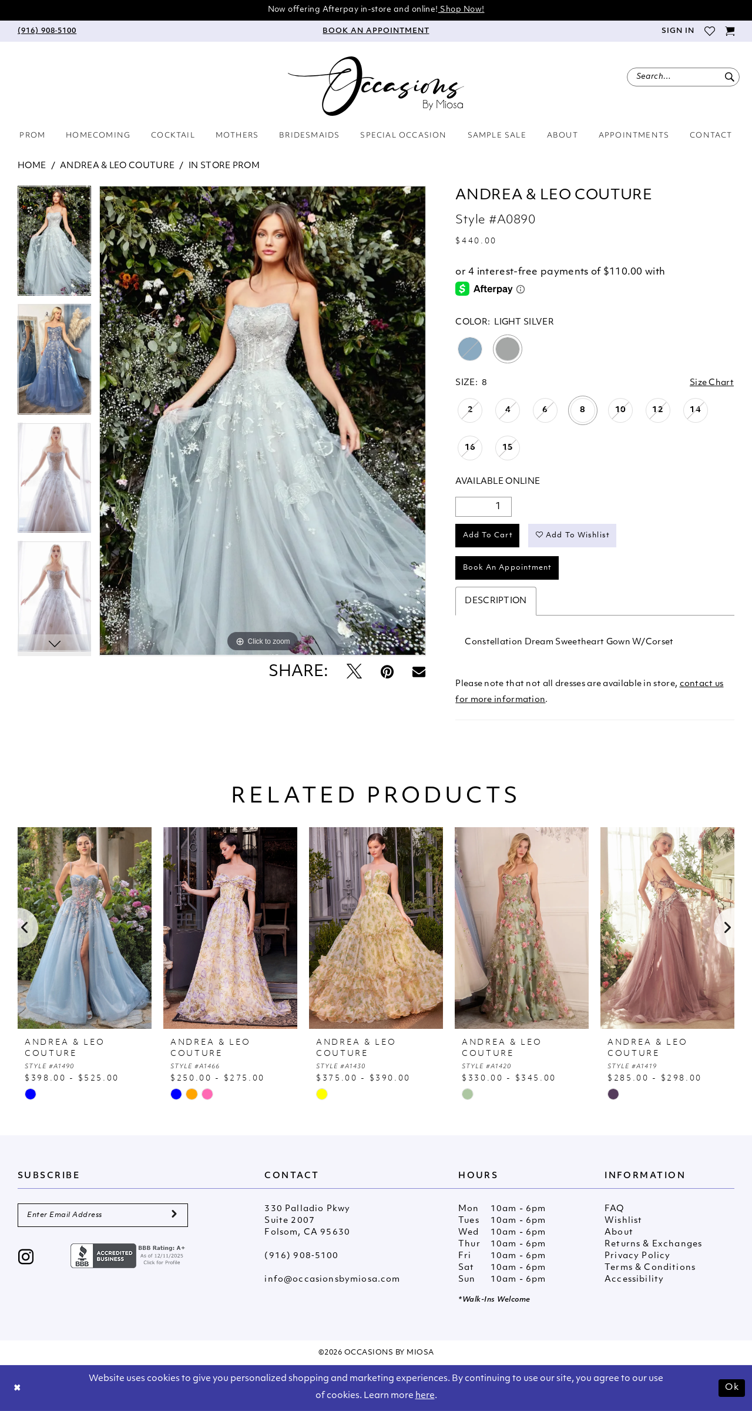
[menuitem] (47, 31)
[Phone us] (47, 31)
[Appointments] (376, 31)
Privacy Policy (637, 1256)
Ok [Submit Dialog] (732, 1387)
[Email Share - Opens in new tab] (419, 672)
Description (495, 601)
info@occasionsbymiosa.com (332, 1279)
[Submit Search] (729, 77)
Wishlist (623, 1220)
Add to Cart (488, 535)
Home (32, 166)
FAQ (615, 1209)
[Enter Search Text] (683, 77)
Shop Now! (461, 10)
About (619, 1232)
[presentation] (85, 927)
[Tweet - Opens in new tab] (354, 673)
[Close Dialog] (17, 1388)
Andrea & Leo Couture (117, 166)
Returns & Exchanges (653, 1244)
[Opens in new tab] (129, 1256)
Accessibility (634, 1279)
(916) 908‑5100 (301, 1256)
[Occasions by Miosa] (376, 86)
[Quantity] (483, 507)
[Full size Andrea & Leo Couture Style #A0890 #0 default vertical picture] (262, 421)
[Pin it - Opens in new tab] (387, 673)
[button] (677, 31)
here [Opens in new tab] (425, 1396)
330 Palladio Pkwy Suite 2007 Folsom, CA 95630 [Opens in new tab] (307, 1221)
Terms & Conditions (650, 1267)
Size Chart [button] (712, 383)
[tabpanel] (54, 245)
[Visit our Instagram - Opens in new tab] (26, 1258)
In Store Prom (224, 166)
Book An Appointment (507, 567)
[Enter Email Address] (103, 1215)
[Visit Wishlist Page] (709, 31)
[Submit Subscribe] (174, 1215)
